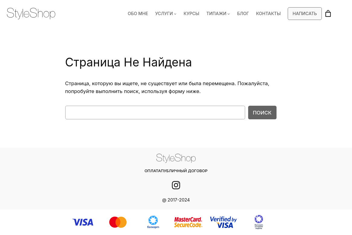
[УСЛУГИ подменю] (179, 13)
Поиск (262, 112)
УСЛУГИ (168, 13)
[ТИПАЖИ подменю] (231, 13)
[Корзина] (328, 13)
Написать (305, 13)
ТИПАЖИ (219, 13)
